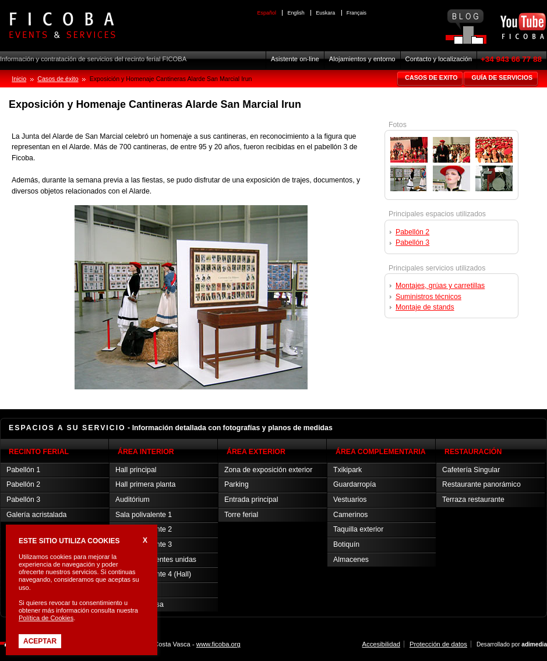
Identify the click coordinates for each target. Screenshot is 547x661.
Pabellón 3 (412, 242)
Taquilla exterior (358, 529)
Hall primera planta (145, 484)
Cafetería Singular (471, 470)
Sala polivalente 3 (143, 544)
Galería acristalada (36, 515)
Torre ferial (241, 515)
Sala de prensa (139, 604)
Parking (236, 484)
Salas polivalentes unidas (155, 559)
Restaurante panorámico (481, 484)
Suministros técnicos (428, 297)
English (295, 13)
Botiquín (346, 544)
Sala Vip (128, 589)
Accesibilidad (381, 644)
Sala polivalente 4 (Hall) (153, 574)
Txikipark (347, 470)
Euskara (325, 13)
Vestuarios (350, 499)
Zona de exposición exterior (268, 470)
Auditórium (132, 499)
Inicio (19, 78)
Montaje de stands (425, 307)
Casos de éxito (57, 78)
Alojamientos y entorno (362, 58)
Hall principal (135, 470)
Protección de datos (438, 644)
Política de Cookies (46, 617)
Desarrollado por (512, 644)
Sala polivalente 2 (143, 529)
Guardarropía (354, 484)
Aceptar (40, 641)
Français (356, 13)
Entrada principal (251, 499)
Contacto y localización (438, 58)
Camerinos (350, 515)
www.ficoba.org (218, 644)
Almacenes (351, 559)
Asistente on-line (295, 58)
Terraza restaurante (473, 499)
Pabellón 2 (412, 232)
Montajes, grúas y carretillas (440, 286)
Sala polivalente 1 (143, 515)
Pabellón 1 (23, 470)
